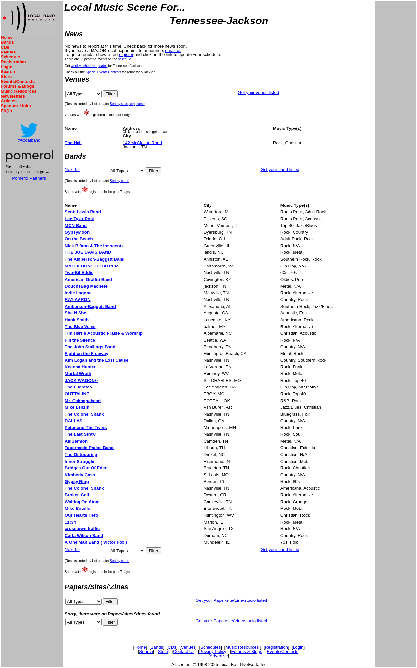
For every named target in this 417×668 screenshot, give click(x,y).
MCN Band (76, 225)
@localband (29, 140)
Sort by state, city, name (127, 104)
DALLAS (73, 420)
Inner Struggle (79, 461)
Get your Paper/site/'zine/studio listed (231, 600)
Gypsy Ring (77, 481)
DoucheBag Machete (86, 286)
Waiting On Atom (82, 501)
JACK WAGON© (81, 380)
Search (8, 71)
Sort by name (119, 181)
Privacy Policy (212, 651)
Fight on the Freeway (86, 353)
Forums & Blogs (17, 86)
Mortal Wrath (78, 373)
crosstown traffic (82, 528)
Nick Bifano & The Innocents (94, 245)
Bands (7, 42)
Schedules (210, 647)
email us (173, 50)
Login (6, 66)
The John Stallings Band (90, 346)
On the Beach (79, 238)
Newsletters (13, 96)
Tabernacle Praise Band (89, 447)
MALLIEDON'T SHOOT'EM (92, 266)
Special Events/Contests (103, 72)
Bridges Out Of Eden (86, 467)
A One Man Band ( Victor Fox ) (96, 542)
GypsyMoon (77, 232)
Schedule (10, 56)
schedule (124, 59)
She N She (75, 313)
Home (7, 37)
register (126, 54)
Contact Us (183, 651)
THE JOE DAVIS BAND (88, 252)
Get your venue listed (258, 92)
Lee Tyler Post (79, 218)
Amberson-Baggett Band (90, 306)
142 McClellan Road (142, 142)
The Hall (73, 142)
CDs (5, 47)
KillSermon (76, 441)
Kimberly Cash (80, 474)
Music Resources (18, 91)
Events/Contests (18, 81)
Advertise (219, 655)
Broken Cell (77, 495)
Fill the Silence (80, 340)
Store (6, 76)
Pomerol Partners (29, 178)
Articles (9, 101)
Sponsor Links (16, 105)
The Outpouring (81, 454)
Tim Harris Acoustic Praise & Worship (104, 333)
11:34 (70, 522)
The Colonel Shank (84, 414)
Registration (13, 61)
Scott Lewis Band (83, 211)
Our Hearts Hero (81, 515)
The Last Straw (80, 434)
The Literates (78, 387)
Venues (8, 52)
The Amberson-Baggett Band (95, 259)
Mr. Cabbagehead (83, 400)
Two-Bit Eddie (79, 272)
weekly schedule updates (89, 66)
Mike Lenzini (78, 407)
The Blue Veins (80, 326)
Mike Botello (78, 508)
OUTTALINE (77, 393)
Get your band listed (280, 169)
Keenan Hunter (80, 366)
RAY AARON (78, 299)
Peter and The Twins (86, 427)
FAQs (6, 110)
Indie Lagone (78, 292)
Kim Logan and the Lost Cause (97, 360)
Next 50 (72, 169)
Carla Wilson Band (84, 535)
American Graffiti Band (88, 279)
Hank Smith (77, 319)
